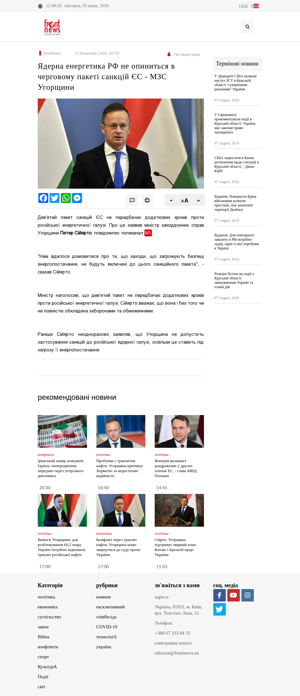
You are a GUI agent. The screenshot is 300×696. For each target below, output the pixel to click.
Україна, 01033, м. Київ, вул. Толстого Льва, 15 (178, 610)
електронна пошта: (173, 642)
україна (103, 646)
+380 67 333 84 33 (172, 633)
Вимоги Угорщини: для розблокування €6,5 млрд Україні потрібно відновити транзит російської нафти (61, 547)
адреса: (162, 596)
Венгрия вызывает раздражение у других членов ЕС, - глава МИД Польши (175, 468)
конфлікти (48, 646)
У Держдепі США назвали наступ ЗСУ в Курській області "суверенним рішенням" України (236, 82)
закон (43, 626)
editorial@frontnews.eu (177, 652)
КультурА (47, 666)
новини (103, 596)
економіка (47, 606)
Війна (43, 636)
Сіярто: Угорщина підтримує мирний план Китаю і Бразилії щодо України (175, 547)
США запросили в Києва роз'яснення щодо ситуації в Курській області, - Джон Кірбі (237, 164)
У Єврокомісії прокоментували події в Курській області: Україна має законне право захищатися (235, 123)
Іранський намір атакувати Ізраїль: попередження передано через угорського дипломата (61, 468)
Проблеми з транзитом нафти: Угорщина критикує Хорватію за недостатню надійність (119, 468)
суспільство (49, 616)
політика (46, 596)
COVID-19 (107, 626)
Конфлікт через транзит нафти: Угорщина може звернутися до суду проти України (118, 547)
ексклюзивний (110, 606)
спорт (43, 656)
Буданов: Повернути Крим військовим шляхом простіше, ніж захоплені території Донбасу (235, 203)
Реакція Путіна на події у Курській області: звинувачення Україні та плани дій (234, 280)
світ (41, 686)
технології (106, 636)
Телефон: (164, 623)
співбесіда (106, 616)
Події (43, 676)
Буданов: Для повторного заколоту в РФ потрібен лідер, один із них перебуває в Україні (237, 241)
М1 (148, 233)
